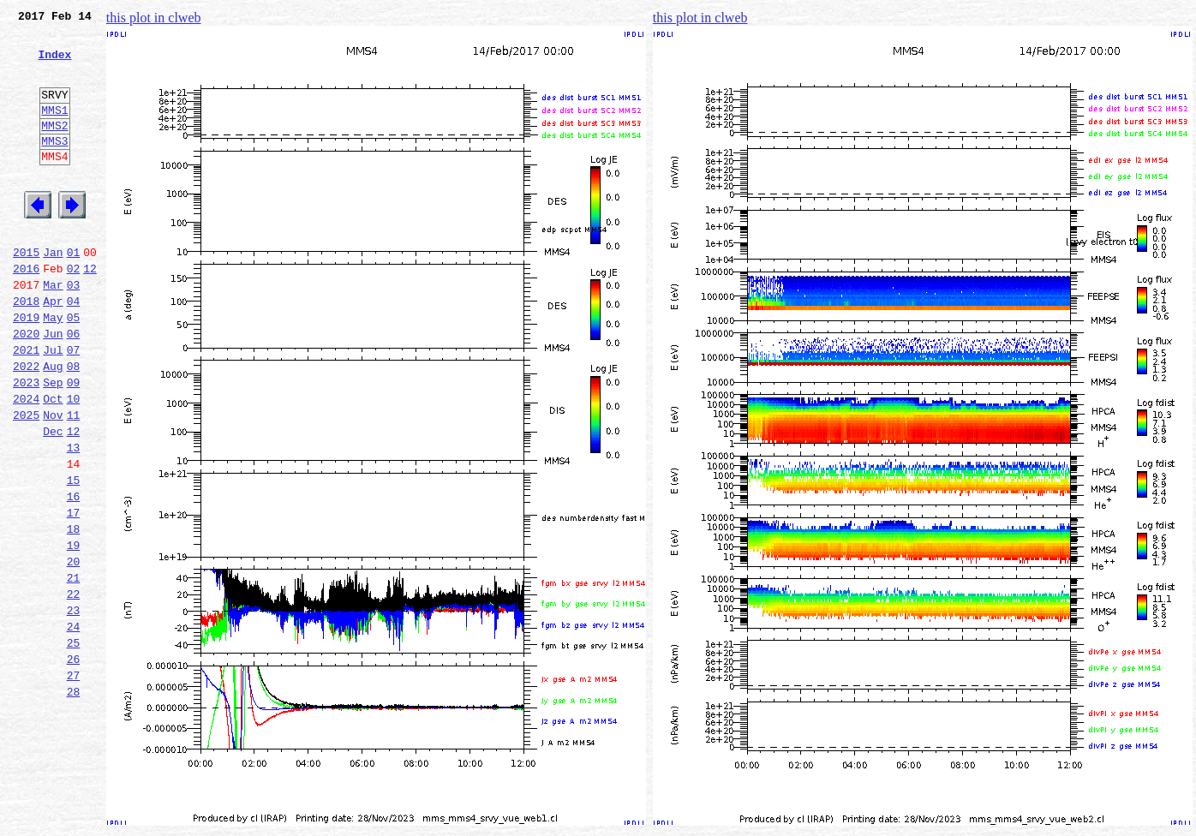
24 (74, 726)
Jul (53, 406)
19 (74, 632)
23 (74, 707)
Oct (53, 462)
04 (74, 349)
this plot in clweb (153, 17)
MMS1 (54, 130)
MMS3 (54, 166)
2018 (26, 349)
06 (74, 387)
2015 (26, 293)
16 (74, 575)
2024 (26, 462)
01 (74, 293)
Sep (53, 443)
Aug (53, 425)
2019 (26, 368)
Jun (53, 387)
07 (74, 406)
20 (74, 651)
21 (74, 670)
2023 (26, 443)
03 (74, 330)
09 (74, 443)
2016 (26, 311)
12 (90, 311)
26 (74, 764)
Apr (53, 349)
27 (74, 783)
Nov (53, 481)
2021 (26, 406)
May (53, 368)
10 (74, 462)
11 (74, 481)
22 (74, 688)
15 (74, 556)
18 (74, 613)
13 (74, 519)
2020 (26, 387)
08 (74, 425)
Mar (53, 330)
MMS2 (54, 148)
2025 (26, 481)
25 (74, 745)
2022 (26, 425)
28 (74, 801)
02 (74, 311)
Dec (53, 500)
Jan (53, 293)
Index (54, 64)
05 (74, 368)
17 (74, 594)
